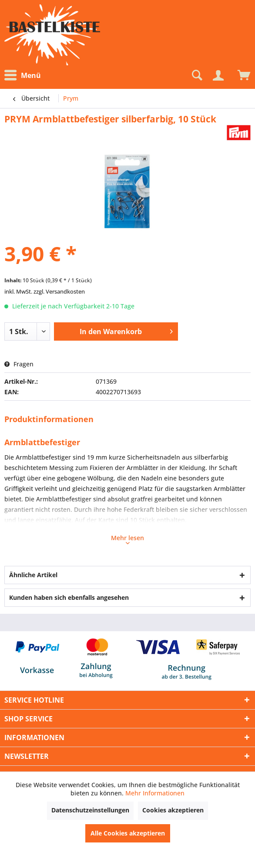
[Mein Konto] (218, 75)
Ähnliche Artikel (33, 575)
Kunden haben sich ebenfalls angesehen (69, 597)
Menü (22, 75)
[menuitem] (24, 75)
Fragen (19, 364)
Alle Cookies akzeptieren (128, 833)
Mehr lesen (127, 539)
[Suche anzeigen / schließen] (196, 75)
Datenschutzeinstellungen (90, 810)
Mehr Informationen (155, 793)
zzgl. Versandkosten (59, 291)
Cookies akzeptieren (173, 810)
